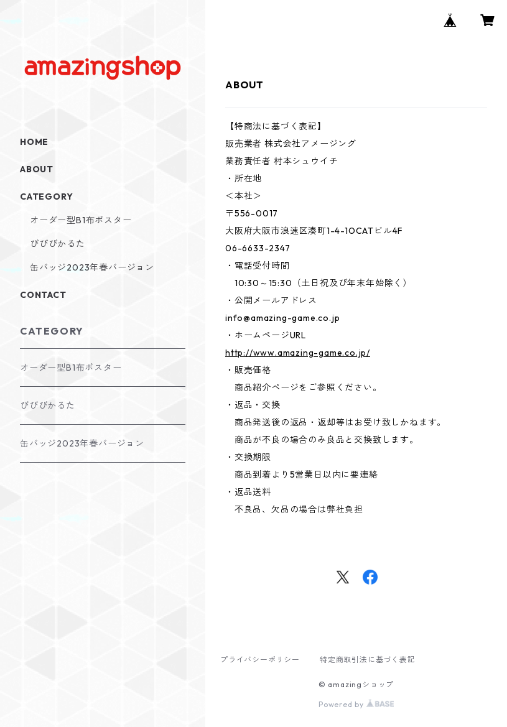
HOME (34, 141)
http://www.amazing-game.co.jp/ (297, 352)
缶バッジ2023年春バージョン (92, 267)
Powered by (356, 704)
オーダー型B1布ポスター (81, 220)
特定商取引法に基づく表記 (368, 659)
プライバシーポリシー (260, 659)
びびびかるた (57, 243)
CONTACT (43, 294)
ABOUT (36, 169)
